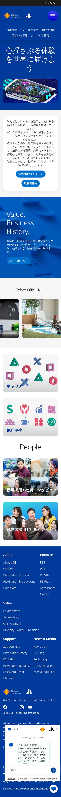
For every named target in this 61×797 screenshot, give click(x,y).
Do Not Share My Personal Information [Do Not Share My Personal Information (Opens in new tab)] (26, 788)
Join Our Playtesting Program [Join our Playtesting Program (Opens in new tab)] (21, 712)
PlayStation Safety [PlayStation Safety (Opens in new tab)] (15, 653)
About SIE (9, 562)
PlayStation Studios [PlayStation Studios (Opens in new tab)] (16, 575)
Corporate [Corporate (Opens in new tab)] (9, 588)
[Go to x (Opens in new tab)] (13, 707)
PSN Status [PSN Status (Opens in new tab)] (10, 659)
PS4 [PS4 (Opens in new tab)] (42, 569)
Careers (8, 569)
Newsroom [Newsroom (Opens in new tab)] (41, 646)
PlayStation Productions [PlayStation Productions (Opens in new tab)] (19, 581)
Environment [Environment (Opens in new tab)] (11, 611)
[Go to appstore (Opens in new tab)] (38, 707)
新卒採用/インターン (30, 174)
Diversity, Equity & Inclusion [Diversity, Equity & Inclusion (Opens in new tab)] (21, 630)
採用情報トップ (16, 29)
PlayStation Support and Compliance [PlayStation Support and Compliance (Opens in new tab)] (25, 781)
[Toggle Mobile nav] (53, 16)
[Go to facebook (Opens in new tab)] (5, 707)
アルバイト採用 (40, 35)
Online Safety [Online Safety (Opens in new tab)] (12, 623)
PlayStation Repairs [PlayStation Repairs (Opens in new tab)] (16, 665)
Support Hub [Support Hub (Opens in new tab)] (11, 646)
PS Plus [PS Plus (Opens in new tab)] (45, 581)
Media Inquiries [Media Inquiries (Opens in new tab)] (44, 672)
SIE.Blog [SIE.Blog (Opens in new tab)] (39, 653)
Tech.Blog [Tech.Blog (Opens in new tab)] (40, 659)
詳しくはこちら (18, 260)
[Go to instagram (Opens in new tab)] (22, 707)
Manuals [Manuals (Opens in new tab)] (9, 678)
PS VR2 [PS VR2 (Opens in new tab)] (44, 575)
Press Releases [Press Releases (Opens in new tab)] (43, 665)
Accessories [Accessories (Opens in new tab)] (47, 588)
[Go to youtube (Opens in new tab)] (30, 707)
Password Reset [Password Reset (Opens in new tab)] (13, 672)
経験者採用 (48, 29)
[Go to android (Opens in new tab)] (47, 707)
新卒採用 (33, 29)
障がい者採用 (20, 35)
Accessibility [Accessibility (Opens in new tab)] (11, 617)
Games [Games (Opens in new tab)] (44, 594)
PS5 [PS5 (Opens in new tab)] (42, 562)
